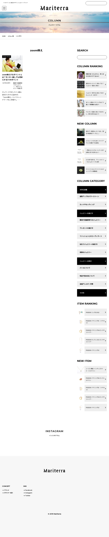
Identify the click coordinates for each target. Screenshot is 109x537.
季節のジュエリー (86, 252)
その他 (82, 293)
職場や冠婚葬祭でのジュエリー (90, 220)
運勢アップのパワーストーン (89, 196)
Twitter (27, 495)
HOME (4, 36)
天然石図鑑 (83, 190)
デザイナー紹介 (8, 493)
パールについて (85, 268)
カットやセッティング (87, 204)
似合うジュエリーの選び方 (89, 244)
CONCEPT (6, 486)
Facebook (28, 490)
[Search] (105, 3)
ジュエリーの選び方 (86, 213)
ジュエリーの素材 (86, 261)
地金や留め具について (87, 276)
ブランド (6, 490)
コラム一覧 (11, 36)
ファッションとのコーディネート (91, 236)
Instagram (28, 493)
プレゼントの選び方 (86, 228)
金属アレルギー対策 (86, 284)
